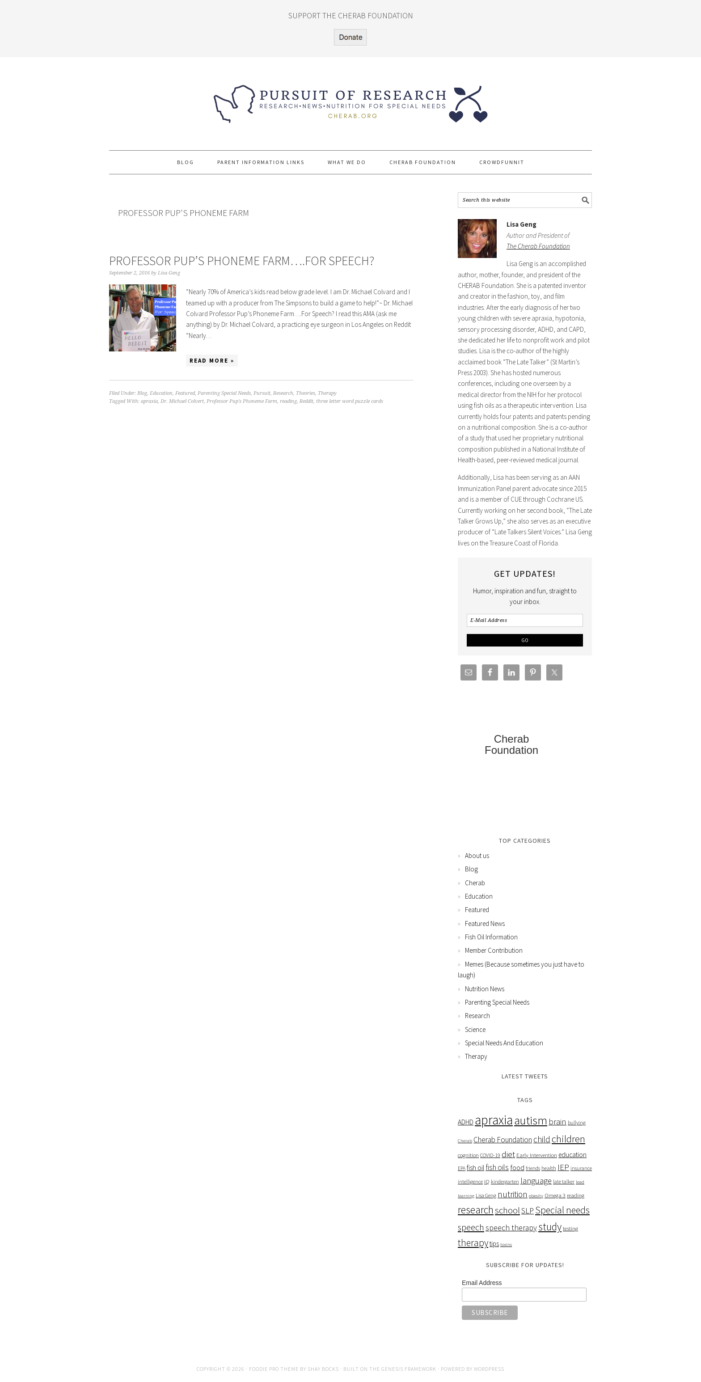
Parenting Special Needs (224, 393)
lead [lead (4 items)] (580, 1182)
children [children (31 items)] (568, 1139)
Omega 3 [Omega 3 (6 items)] (555, 1195)
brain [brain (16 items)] (557, 1121)
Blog (142, 393)
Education (161, 393)
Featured (185, 393)
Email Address (482, 1282)
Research (283, 393)
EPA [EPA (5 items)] (461, 1168)
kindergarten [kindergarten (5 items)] (505, 1181)
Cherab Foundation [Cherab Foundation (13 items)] (502, 1140)
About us (477, 855)
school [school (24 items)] (507, 1210)
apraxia (149, 401)
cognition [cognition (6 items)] (468, 1155)
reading (288, 401)
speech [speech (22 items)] (471, 1227)
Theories (305, 393)
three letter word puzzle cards (349, 401)
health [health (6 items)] (548, 1168)
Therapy (327, 393)
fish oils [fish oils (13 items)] (497, 1167)
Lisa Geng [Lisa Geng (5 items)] (486, 1195)
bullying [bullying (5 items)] (577, 1122)
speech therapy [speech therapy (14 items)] (511, 1228)
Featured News (485, 923)
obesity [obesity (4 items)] (536, 1196)
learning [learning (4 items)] (466, 1196)
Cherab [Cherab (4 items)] (465, 1141)
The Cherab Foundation (538, 246)
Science (475, 1029)
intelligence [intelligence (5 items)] (470, 1181)
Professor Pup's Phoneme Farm (242, 401)
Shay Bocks (323, 1368)
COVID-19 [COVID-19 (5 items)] (490, 1155)
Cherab (475, 883)
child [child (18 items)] (541, 1139)
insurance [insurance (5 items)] (581, 1168)
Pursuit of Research (350, 99)
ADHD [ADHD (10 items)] (465, 1122)
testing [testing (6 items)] (570, 1228)
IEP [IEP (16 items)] (563, 1167)
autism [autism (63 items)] (530, 1120)
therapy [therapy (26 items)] (473, 1243)
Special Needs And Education (504, 1043)
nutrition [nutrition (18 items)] (513, 1194)
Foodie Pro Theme (274, 1368)
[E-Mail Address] (525, 620)
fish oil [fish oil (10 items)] (475, 1167)
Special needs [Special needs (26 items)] (562, 1210)
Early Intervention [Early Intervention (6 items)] (536, 1155)
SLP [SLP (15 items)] (527, 1210)
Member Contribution (494, 950)
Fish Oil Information (491, 937)
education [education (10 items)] (572, 1154)
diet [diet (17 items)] (508, 1154)
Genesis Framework (408, 1368)
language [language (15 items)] (536, 1180)
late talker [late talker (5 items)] (563, 1181)
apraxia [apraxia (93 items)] (494, 1120)
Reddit (306, 401)
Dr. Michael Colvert (182, 401)
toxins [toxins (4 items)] (506, 1244)
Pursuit (261, 393)
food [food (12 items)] (517, 1167)
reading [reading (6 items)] (575, 1195)
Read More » (212, 360)
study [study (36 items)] (550, 1226)
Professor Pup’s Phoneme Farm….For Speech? (241, 261)
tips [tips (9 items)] (494, 1243)
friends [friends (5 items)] (533, 1168)
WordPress (489, 1368)
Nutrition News (484, 989)
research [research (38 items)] (476, 1209)
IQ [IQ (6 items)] (487, 1181)
